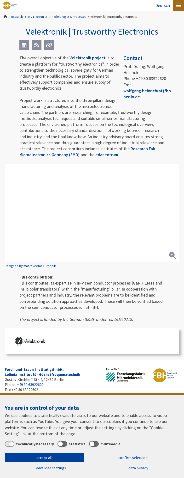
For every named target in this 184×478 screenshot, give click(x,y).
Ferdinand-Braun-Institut (9, 5)
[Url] (49, 45)
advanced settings (51, 468)
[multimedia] (105, 444)
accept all (44, 457)
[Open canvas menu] (178, 5)
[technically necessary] (29, 444)
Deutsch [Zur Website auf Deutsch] (162, 5)
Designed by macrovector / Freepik (30, 266)
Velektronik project (87, 58)
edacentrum (106, 154)
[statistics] (72, 444)
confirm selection (133, 457)
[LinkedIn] (24, 45)
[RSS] (36, 45)
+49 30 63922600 (30, 384)
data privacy (138, 468)
